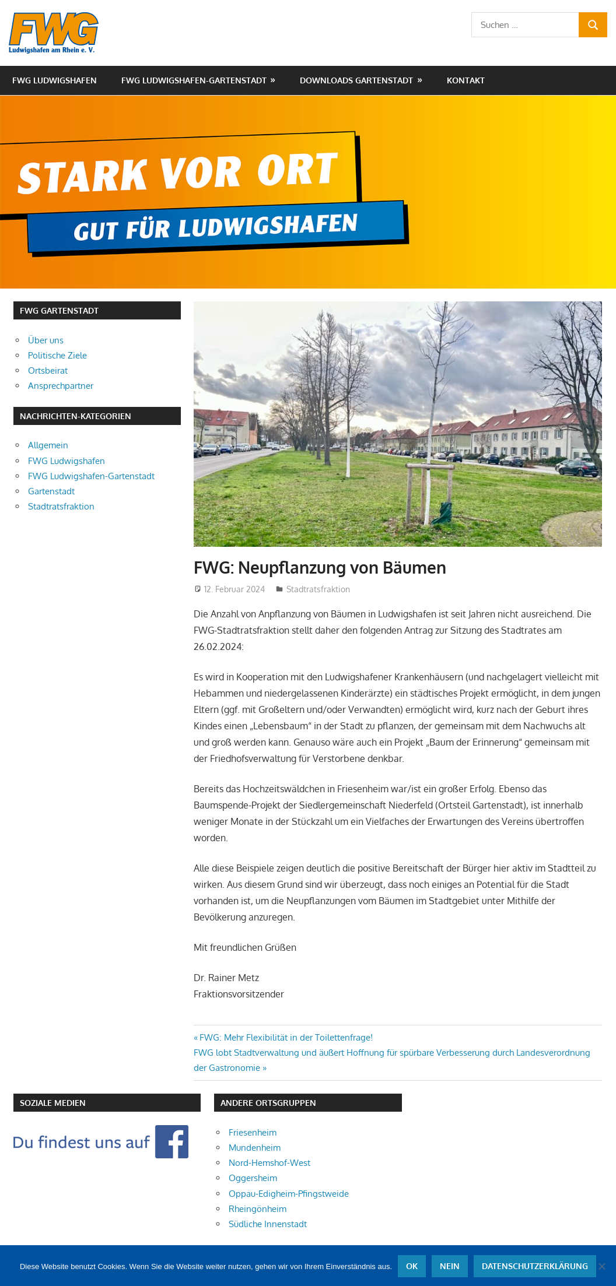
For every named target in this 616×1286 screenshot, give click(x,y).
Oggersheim (253, 1177)
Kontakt (466, 80)
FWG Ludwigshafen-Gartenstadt (194, 80)
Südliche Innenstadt (268, 1223)
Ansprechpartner (60, 385)
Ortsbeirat (48, 370)
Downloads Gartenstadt (356, 80)
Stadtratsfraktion (318, 589)
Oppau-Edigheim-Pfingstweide (289, 1193)
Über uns (46, 340)
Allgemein (48, 445)
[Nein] (601, 1266)
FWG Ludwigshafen (54, 80)
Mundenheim (255, 1147)
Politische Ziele (57, 355)
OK (412, 1266)
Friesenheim (252, 1132)
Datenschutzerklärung (535, 1266)
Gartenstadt (51, 491)
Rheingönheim (257, 1208)
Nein (450, 1266)
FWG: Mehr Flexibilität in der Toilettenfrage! (286, 1037)
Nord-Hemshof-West (269, 1162)
